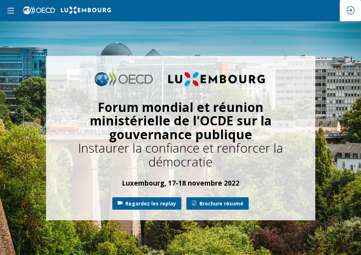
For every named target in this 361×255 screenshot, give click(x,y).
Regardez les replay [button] (147, 203)
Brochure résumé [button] (217, 203)
